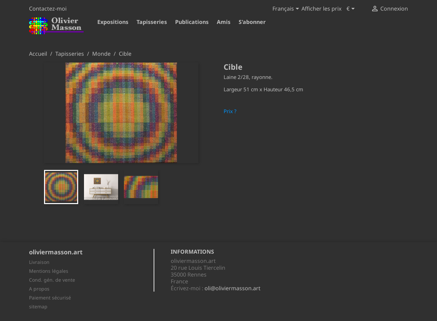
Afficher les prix (321, 8)
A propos (39, 288)
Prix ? (230, 111)
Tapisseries (152, 22)
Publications (192, 22)
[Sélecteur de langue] (286, 9)
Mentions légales (48, 271)
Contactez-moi (48, 8)
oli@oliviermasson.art (232, 288)
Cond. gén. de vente (52, 280)
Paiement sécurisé (50, 297)
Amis (223, 22)
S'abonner (252, 22)
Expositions (112, 22)
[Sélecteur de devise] (352, 9)
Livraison (39, 262)
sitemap (38, 306)
